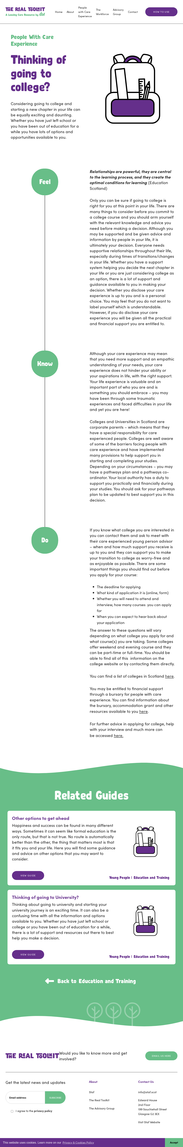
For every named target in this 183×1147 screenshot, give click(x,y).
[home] (25, 11)
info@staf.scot (147, 1092)
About (70, 12)
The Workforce (102, 12)
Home (58, 12)
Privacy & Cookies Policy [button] (78, 1142)
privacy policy (43, 1111)
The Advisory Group (102, 1108)
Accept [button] (174, 1142)
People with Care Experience (85, 12)
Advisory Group (118, 12)
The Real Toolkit (99, 1100)
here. (118, 735)
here (169, 676)
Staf (91, 1092)
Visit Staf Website (149, 1122)
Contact (133, 12)
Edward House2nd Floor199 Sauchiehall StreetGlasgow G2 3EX (152, 1107)
